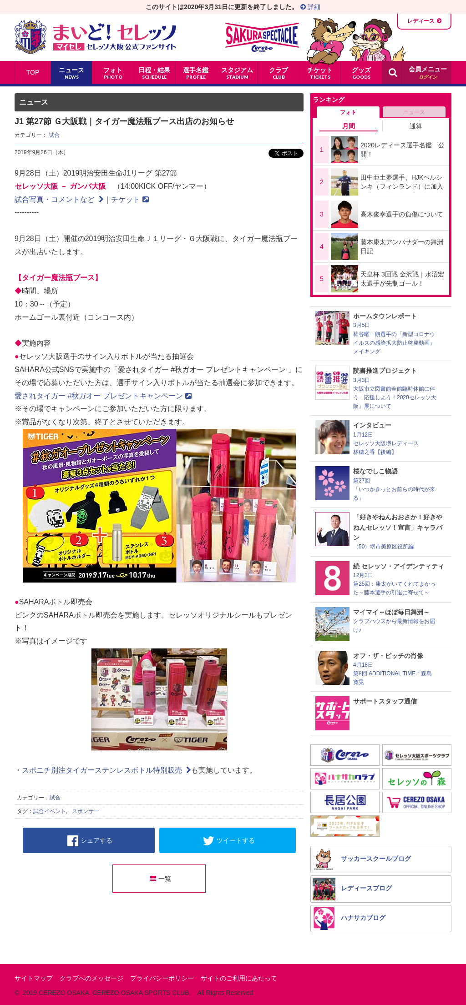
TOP (33, 72)
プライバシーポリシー (162, 978)
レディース (421, 21)
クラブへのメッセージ (91, 978)
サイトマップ (34, 978)
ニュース (414, 112)
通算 (416, 126)
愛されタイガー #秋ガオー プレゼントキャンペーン (103, 396)
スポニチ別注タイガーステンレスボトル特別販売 (106, 770)
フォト (348, 112)
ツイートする (229, 840)
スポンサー (85, 811)
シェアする (89, 840)
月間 (348, 126)
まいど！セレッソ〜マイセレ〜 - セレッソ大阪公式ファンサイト (95, 37)
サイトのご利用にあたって (239, 978)
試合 (54, 135)
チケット (130, 199)
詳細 (310, 6)
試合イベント (49, 811)
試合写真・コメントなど (59, 199)
